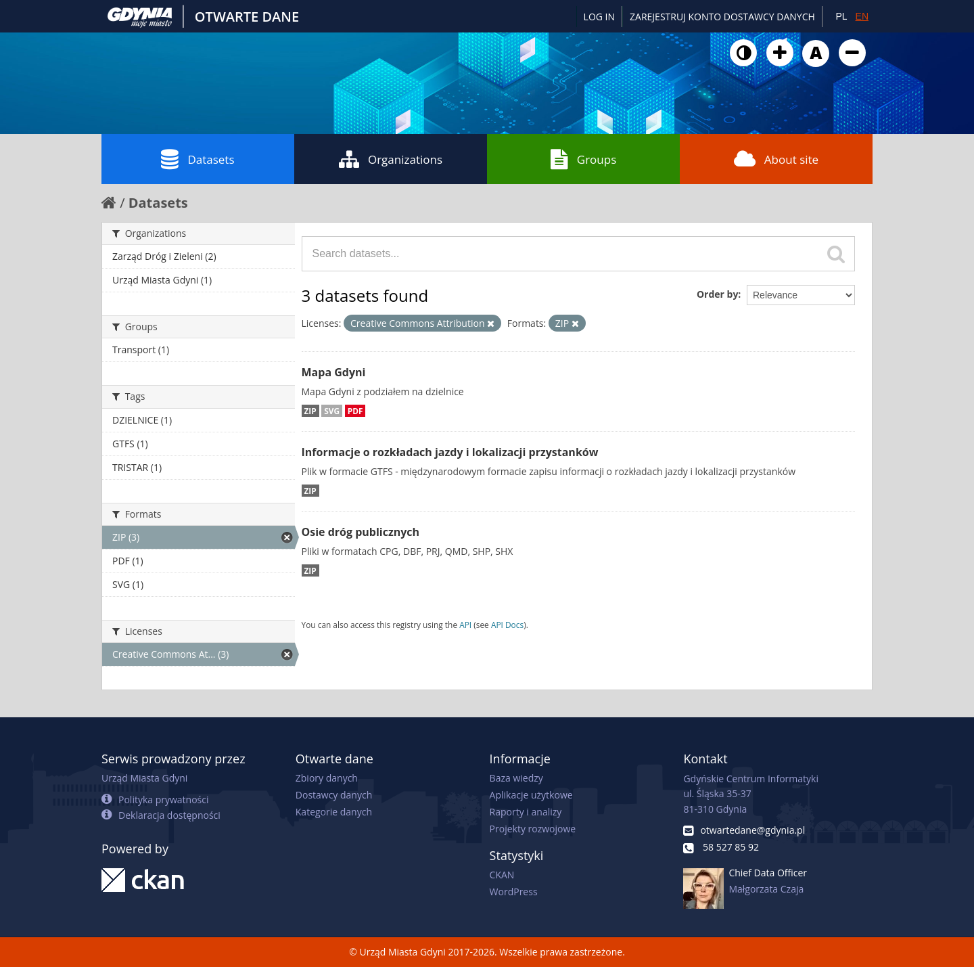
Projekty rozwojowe (533, 828)
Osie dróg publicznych (361, 531)
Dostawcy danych (334, 794)
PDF (355, 410)
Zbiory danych (327, 777)
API (465, 624)
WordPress (514, 891)
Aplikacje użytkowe (531, 794)
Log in (599, 16)
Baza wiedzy (516, 777)
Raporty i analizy (526, 811)
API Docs (507, 624)
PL (841, 16)
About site (776, 159)
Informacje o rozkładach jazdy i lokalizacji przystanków (450, 452)
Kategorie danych (334, 811)
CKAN (502, 874)
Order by (717, 294)
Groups (583, 159)
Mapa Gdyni (334, 372)
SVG (332, 410)
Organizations (390, 159)
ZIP (310, 410)
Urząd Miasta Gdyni (144, 777)
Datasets (197, 159)
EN (862, 16)
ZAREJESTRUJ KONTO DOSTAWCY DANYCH (722, 16)
